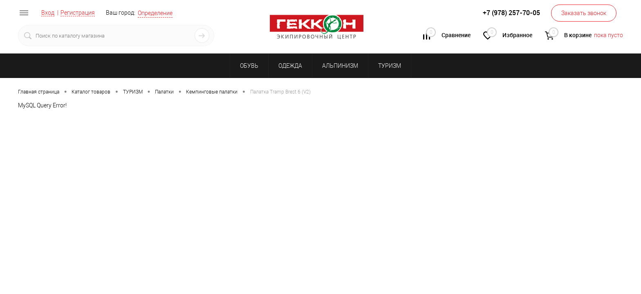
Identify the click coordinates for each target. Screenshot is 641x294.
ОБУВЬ (249, 65)
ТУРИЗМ (389, 65)
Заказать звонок (583, 13)
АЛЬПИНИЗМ (340, 65)
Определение (155, 13)
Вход (47, 12)
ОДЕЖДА (290, 65)
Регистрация (78, 12)
